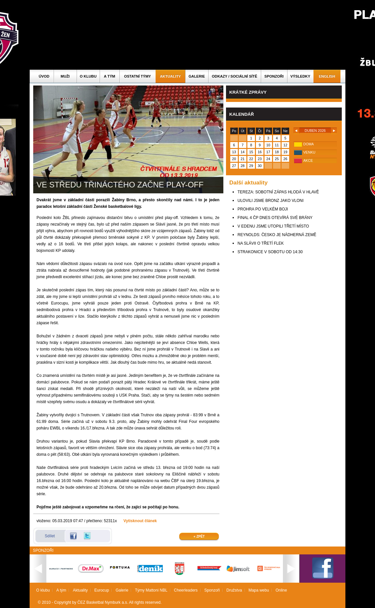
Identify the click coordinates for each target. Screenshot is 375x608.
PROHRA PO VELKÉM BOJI (263, 209)
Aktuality (170, 76)
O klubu (88, 76)
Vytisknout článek (140, 521)
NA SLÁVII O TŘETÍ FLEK (261, 243)
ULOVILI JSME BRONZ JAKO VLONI (271, 200)
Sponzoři (274, 76)
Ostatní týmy (137, 76)
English (327, 76)
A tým (109, 76)
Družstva (234, 590)
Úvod (44, 76)
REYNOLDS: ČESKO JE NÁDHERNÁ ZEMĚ (277, 234)
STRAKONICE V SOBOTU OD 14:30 (270, 252)
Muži (65, 76)
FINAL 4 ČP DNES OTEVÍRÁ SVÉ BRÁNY (275, 217)
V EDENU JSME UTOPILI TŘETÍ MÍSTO (273, 226)
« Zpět (199, 536)
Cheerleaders (186, 590)
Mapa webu (259, 590)
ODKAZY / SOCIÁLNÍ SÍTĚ (234, 76)
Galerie (196, 76)
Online (281, 590)
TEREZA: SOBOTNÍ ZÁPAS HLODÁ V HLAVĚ (278, 192)
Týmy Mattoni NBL (151, 590)
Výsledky (300, 76)
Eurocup (101, 590)
